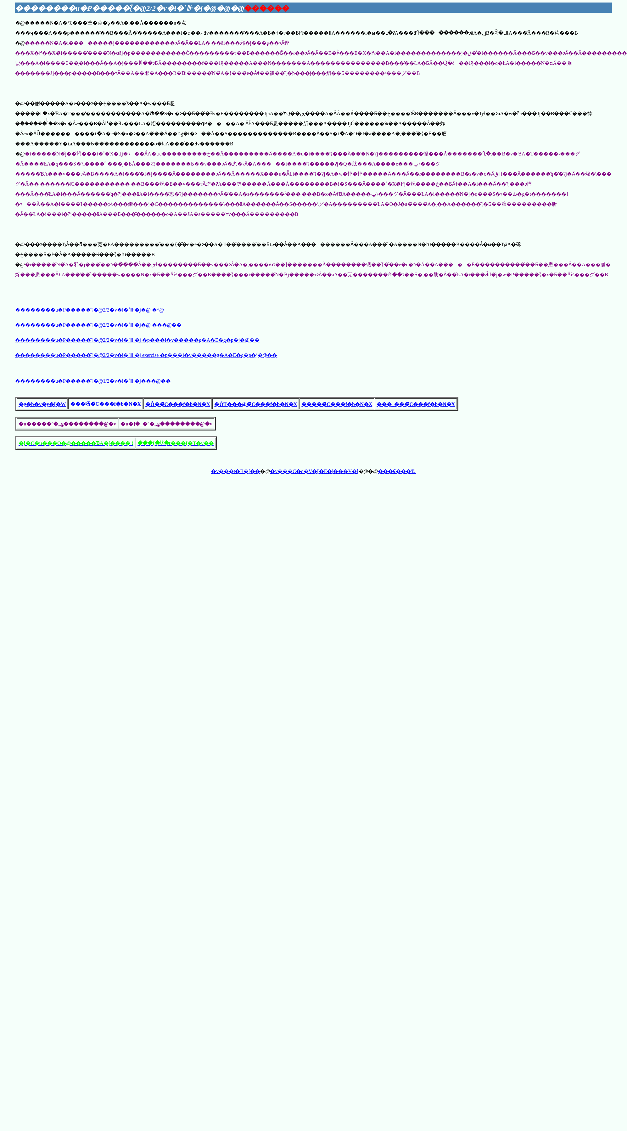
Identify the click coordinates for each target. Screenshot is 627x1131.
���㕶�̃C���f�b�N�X (105, 404)
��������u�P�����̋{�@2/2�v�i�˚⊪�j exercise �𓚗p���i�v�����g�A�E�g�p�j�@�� (146, 355)
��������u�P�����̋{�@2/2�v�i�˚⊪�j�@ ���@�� (98, 325)
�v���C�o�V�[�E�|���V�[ (314, 471)
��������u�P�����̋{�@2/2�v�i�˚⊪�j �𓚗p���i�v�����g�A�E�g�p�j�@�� (137, 340)
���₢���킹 (397, 471)
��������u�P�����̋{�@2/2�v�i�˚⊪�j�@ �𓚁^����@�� (89, 309)
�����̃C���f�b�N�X (336, 404)
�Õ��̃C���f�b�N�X (177, 404)
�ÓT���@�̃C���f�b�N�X (255, 404)
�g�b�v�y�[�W (42, 404)
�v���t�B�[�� (235, 471)
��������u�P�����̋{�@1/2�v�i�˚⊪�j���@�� (93, 381)
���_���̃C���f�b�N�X (416, 404)
